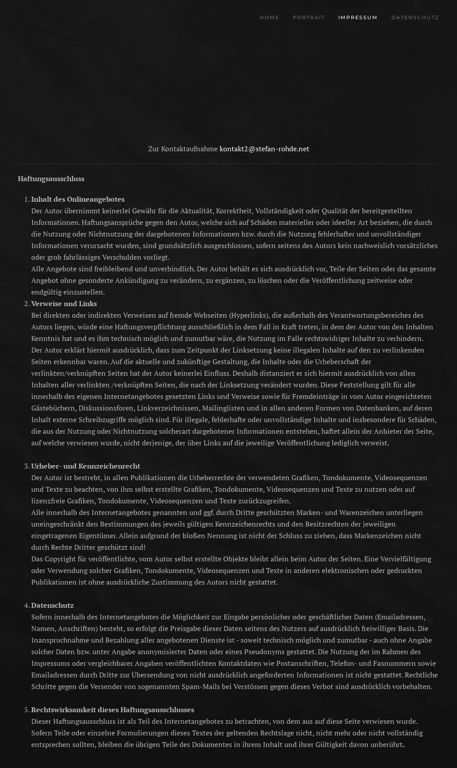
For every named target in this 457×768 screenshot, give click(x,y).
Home (269, 17)
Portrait (309, 17)
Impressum (358, 17)
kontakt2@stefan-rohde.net (264, 149)
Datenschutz (415, 17)
